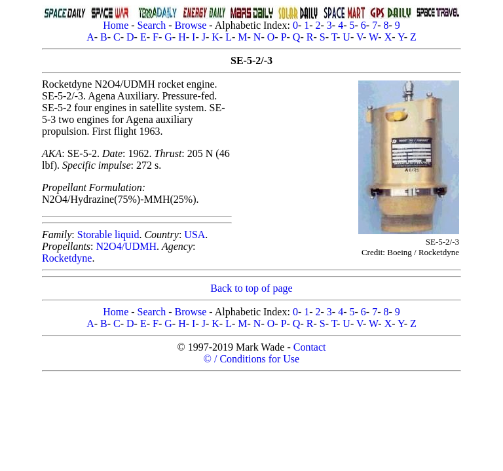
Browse (190, 25)
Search (152, 25)
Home (115, 25)
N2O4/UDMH (126, 246)
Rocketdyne (67, 258)
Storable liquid (108, 234)
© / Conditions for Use (251, 358)
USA (194, 234)
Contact (309, 347)
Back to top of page (251, 288)
